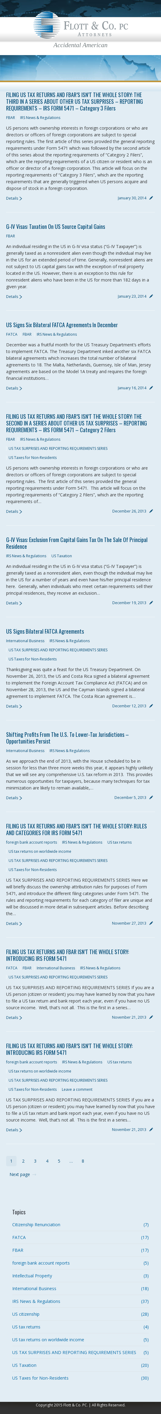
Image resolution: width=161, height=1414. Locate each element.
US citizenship (25, 1314)
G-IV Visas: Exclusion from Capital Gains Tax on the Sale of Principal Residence (77, 543)
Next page (19, 1174)
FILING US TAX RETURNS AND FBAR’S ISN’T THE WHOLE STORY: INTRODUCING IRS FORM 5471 (69, 1049)
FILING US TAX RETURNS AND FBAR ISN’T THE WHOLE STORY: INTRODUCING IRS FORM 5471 (67, 955)
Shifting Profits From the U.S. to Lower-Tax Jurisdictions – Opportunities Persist (67, 737)
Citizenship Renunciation (36, 1224)
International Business (25, 640)
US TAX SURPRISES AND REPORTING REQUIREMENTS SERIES (58, 448)
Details (12, 198)
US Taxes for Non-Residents (33, 457)
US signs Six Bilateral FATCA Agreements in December (62, 325)
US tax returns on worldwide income (40, 851)
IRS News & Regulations (40, 117)
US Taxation (61, 555)
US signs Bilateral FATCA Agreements (45, 631)
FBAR (10, 117)
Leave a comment (77, 1089)
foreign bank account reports (31, 842)
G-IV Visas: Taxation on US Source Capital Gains (55, 226)
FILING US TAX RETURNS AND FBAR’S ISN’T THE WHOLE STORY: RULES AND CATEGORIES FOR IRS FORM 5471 (76, 829)
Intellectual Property (32, 1276)
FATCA (11, 334)
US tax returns (119, 842)
